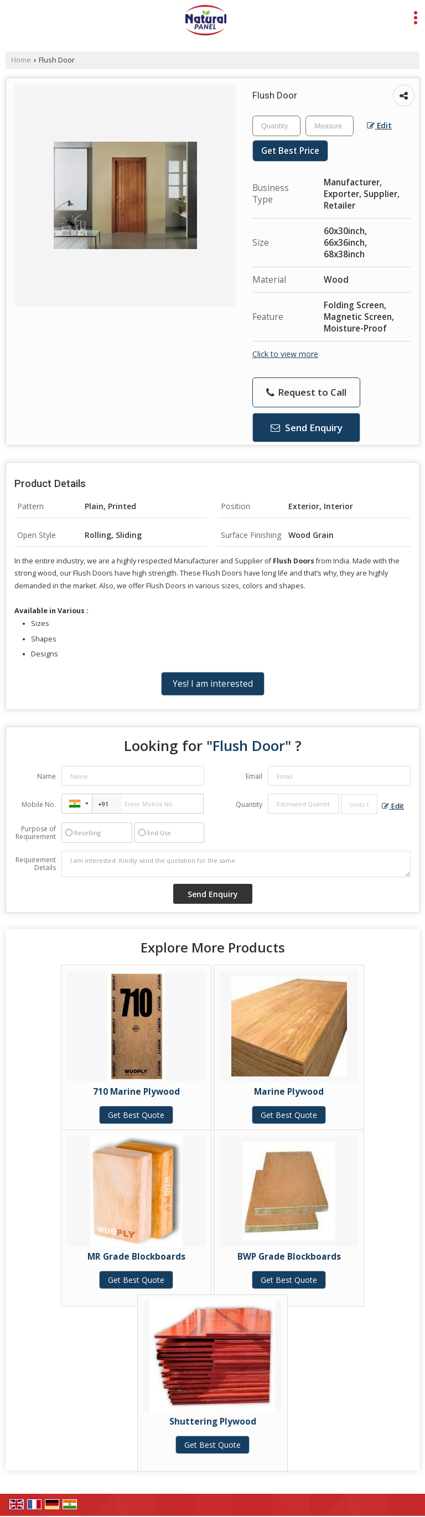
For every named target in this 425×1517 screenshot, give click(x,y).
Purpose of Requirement (35, 833)
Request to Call (306, 392)
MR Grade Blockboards (136, 1256)
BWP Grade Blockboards (289, 1256)
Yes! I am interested (213, 684)
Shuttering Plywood (212, 1421)
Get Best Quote (136, 1115)
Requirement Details (35, 864)
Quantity (249, 804)
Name (46, 776)
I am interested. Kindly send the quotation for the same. (236, 864)
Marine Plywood (289, 1091)
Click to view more (285, 354)
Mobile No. (39, 804)
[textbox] (329, 126)
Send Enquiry (307, 427)
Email (254, 776)
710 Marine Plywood (136, 1091)
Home (21, 60)
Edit (379, 125)
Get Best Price (290, 151)
